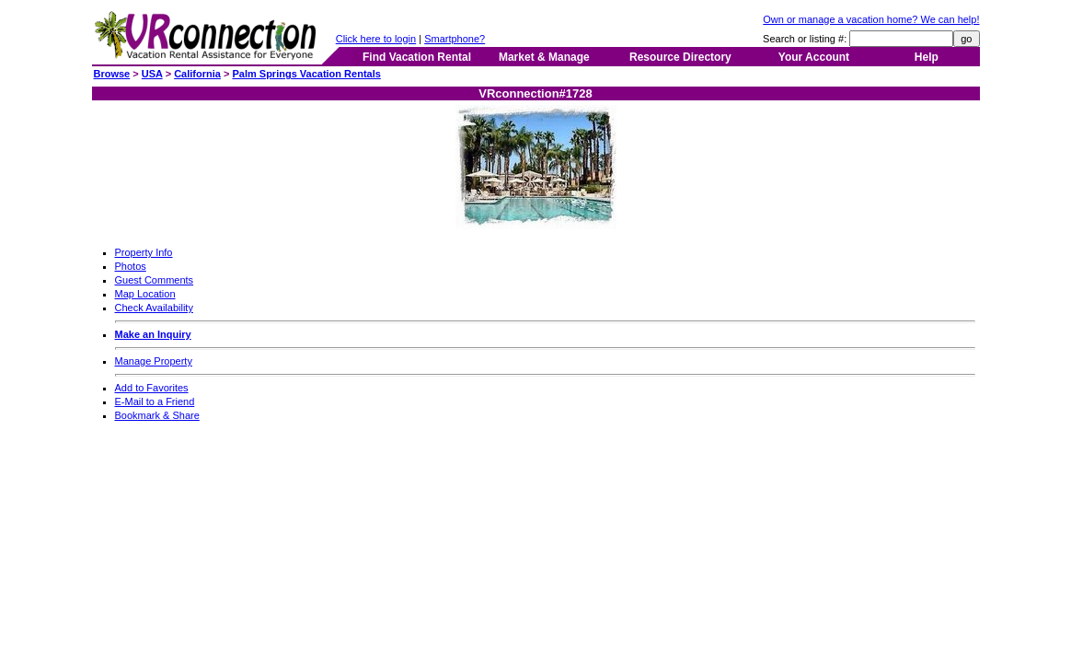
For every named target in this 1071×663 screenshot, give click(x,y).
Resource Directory (680, 57)
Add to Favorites (152, 387)
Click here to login (376, 38)
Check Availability (154, 307)
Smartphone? (454, 38)
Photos (130, 266)
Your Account (813, 57)
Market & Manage (544, 57)
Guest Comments (154, 279)
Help (927, 57)
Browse (112, 73)
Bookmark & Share (157, 415)
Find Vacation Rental (417, 57)
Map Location (145, 293)
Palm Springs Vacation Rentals (306, 73)
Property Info (144, 252)
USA (152, 73)
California (197, 73)
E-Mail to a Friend (155, 401)
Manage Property (153, 360)
